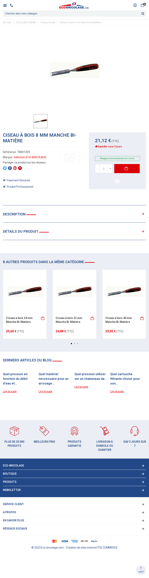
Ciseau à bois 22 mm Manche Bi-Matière (69, 319)
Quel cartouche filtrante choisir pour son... (125, 378)
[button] (71, 343)
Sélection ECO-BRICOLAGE (30, 157)
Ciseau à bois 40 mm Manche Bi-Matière (118, 319)
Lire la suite (10, 391)
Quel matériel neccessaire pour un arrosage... (53, 378)
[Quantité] (104, 168)
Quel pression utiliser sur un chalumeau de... (90, 376)
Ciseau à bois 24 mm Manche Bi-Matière (19, 319)
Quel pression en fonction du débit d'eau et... (15, 378)
